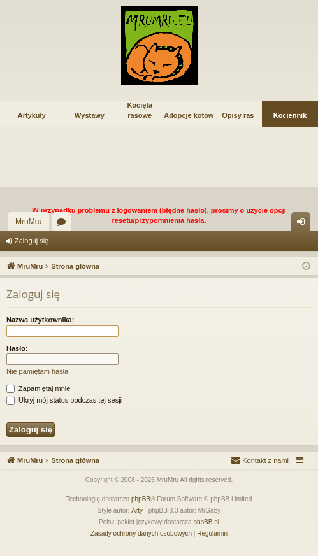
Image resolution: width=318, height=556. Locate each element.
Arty (137, 510)
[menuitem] (260, 460)
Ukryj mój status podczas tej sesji (64, 400)
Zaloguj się (31, 241)
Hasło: (17, 348)
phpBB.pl (206, 521)
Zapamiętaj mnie (38, 388)
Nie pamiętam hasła (37, 371)
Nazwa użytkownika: (40, 320)
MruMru (28, 221)
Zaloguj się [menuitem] (303, 224)
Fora (64, 224)
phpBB (140, 499)
